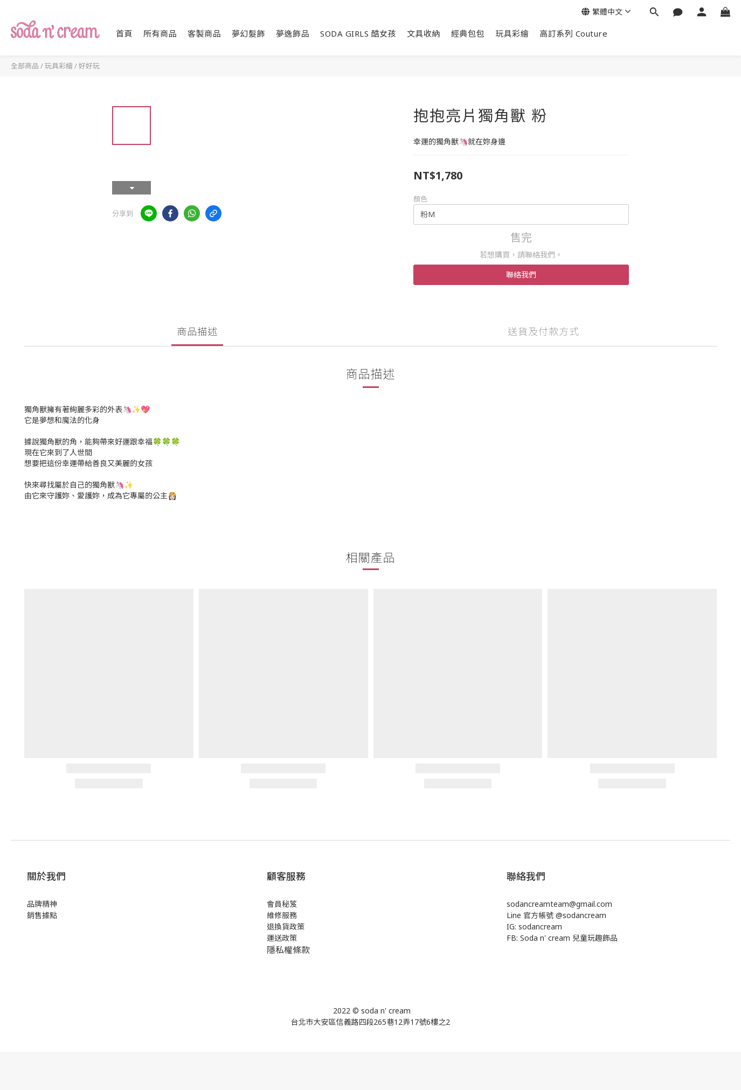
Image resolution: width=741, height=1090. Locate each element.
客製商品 (204, 33)
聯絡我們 (521, 274)
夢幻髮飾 (248, 33)
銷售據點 (42, 915)
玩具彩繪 (512, 33)
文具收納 (423, 33)
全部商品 (25, 66)
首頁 (124, 33)
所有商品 (160, 33)
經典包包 (467, 33)
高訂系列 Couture (573, 33)
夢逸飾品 (292, 33)
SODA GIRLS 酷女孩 (358, 33)
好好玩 (89, 66)
